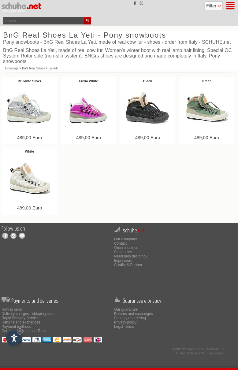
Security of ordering (130, 318)
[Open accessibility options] (13, 338)
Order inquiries (126, 248)
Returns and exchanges (21, 322)
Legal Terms (124, 326)
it (135, 4)
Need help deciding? (130, 256)
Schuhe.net (180, 349)
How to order (12, 309)
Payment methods (16, 326)
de (141, 4)
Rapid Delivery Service (20, 318)
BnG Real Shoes (33, 68)
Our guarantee (126, 309)
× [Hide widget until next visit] (20, 331)
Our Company (125, 239)
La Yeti (53, 68)
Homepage (11, 68)
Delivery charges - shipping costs (28, 314)
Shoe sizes (123, 252)
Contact (120, 243)
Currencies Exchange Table (24, 331)
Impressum (123, 260)
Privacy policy (125, 322)
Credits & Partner (128, 265)
